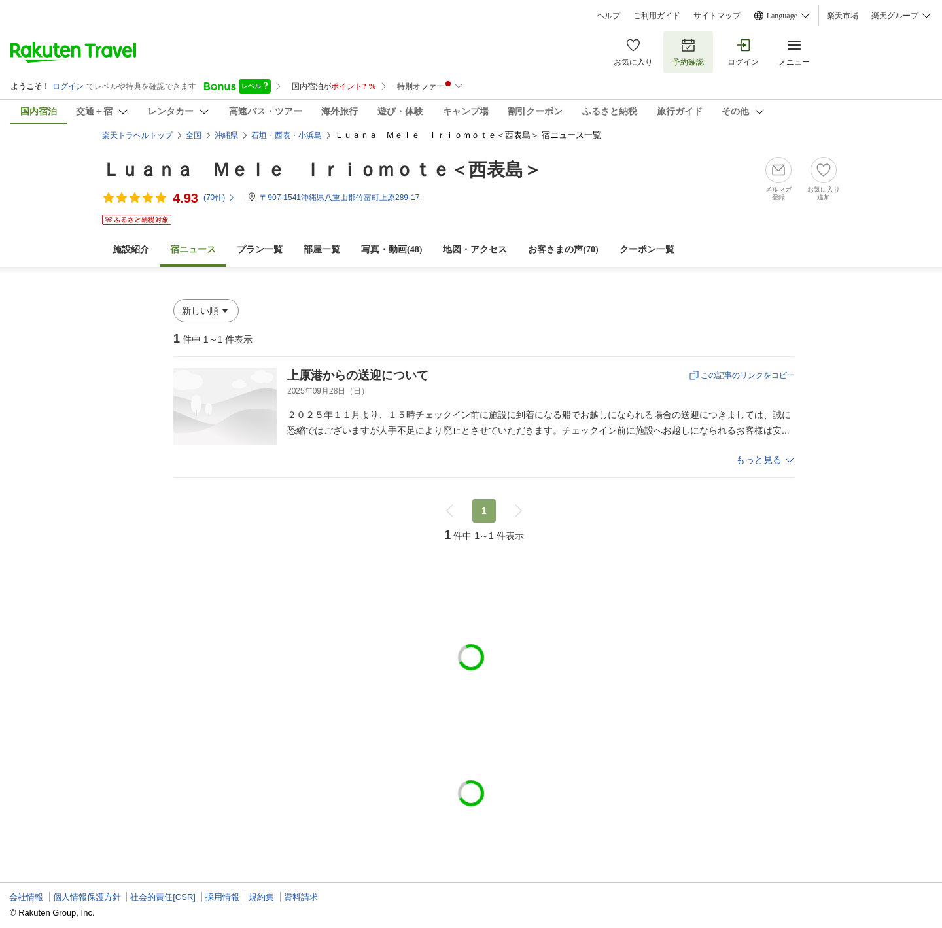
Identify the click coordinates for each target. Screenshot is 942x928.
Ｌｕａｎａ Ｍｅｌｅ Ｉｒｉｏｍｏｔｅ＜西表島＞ (322, 170)
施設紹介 (131, 249)
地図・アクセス (475, 249)
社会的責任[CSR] (163, 897)
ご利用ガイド (656, 15)
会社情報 (26, 897)
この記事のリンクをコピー (748, 375)
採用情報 (222, 897)
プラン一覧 (260, 249)
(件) (219, 197)
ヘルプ (608, 15)
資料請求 (301, 897)
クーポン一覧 (646, 249)
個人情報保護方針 (87, 897)
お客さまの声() (563, 249)
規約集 (261, 897)
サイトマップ (717, 15)
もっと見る (759, 460)
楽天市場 (842, 15)
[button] (206, 310)
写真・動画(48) (391, 249)
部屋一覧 (322, 249)
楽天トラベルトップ (137, 135)
